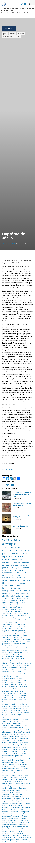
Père (11, 663)
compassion (23, 820)
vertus (4, 818)
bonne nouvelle (7, 756)
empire (4, 801)
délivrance (17, 732)
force (25, 827)
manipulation (6, 676)
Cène (20, 700)
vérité (4, 580)
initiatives (23, 829)
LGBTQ (4, 842)
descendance (6, 648)
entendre (5, 633)
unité (27, 596)
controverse (6, 794)
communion (19, 570)
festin (4, 743)
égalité (19, 730)
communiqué (12, 820)
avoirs (4, 687)
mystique (13, 609)
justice (25, 553)
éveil (11, 618)
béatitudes (14, 575)
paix (15, 605)
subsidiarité (22, 788)
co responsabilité (24, 842)
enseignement (8, 591)
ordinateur (5, 753)
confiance (15, 547)
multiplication (23, 702)
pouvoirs (18, 618)
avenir (26, 665)
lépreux (17, 725)
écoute (23, 749)
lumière (5, 559)
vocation (21, 34)
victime (19, 775)
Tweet (24, 816)
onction (23, 669)
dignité (5, 596)
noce (18, 672)
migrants (5, 710)
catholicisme (13, 743)
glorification (6, 644)
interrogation (17, 794)
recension (24, 818)
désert (23, 616)
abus (23, 620)
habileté (12, 831)
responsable (6, 719)
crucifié (20, 814)
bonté (13, 689)
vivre (25, 598)
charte (12, 661)
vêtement (27, 663)
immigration (6, 745)
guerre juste (6, 827)
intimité (20, 805)
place (4, 769)
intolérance (6, 833)
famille (15, 648)
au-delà (4, 831)
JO (25, 700)
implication (13, 777)
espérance (7, 556)
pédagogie (5, 835)
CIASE (22, 657)
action (13, 741)
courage (5, 721)
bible (4, 805)
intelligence (23, 753)
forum (14, 631)
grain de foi (6, 829)
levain (21, 838)
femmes (5, 682)
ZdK (3, 782)
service (5, 565)
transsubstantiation (22, 713)
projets (4, 704)
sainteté (19, 596)
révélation (16, 747)
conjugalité (15, 734)
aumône (5, 786)
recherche (12, 738)
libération (19, 556)
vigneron (5, 717)
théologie (5, 659)
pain (11, 585)
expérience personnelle (10, 650)
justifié (4, 822)
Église (14, 559)
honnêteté (5, 669)
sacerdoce (20, 661)
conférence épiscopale (15, 782)
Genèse (4, 618)
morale (4, 700)
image (19, 598)
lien (12, 771)
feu (11, 626)
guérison (5, 567)
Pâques (4, 777)
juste (24, 773)
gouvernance (6, 629)
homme (14, 753)
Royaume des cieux (17, 659)
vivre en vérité (17, 833)
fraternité (6, 550)
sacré (19, 591)
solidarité (27, 641)
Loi (18, 620)
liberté (16, 572)
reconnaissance (16, 641)
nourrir (4, 607)
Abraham (13, 842)
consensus (20, 689)
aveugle (13, 685)
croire (4, 605)
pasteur (16, 719)
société (24, 572)
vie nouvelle (26, 639)
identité (5, 583)
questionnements (8, 620)
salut (23, 603)
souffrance (5, 672)
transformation (7, 762)
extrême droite (15, 708)
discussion (5, 695)
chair (4, 760)
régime (13, 814)
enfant (4, 598)
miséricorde (6, 635)
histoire (12, 646)
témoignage (21, 585)
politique (5, 641)
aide (11, 713)
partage (5, 562)
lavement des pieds (16, 721)
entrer (25, 769)
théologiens (17, 611)
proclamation (19, 756)
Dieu (16, 622)
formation (15, 588)
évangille (5, 715)
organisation (6, 611)
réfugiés (25, 708)
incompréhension (8, 678)
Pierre (13, 665)
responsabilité (15, 654)
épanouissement (18, 637)
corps (21, 728)
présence (6, 593)
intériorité (11, 805)
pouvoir (5, 553)
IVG (19, 706)
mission (23, 648)
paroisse (5, 665)
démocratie (14, 580)
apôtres (26, 745)
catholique (14, 812)
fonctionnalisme (18, 674)
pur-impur (21, 801)
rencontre (26, 580)
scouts (27, 838)
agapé (20, 715)
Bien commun (15, 710)
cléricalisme (7, 570)
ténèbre (23, 736)
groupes (24, 766)
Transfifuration (7, 725)
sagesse (11, 769)
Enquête (5, 825)
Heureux (19, 792)
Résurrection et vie (20, 526)
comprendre (15, 749)
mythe (4, 603)
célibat (24, 635)
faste (14, 706)
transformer (6, 799)
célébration (17, 827)
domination (20, 758)
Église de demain (18, 583)
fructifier (5, 749)
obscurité (17, 676)
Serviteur (5, 775)
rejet (19, 831)
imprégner (16, 799)
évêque (4, 616)
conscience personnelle (18, 697)
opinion (4, 697)
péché (5, 34)
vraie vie (5, 838)
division (4, 626)
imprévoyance (23, 738)
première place (22, 764)
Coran (23, 734)
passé (4, 667)
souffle (4, 646)
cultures (26, 680)
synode (15, 553)
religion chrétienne (8, 788)
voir (10, 605)
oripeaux (16, 816)
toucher (13, 717)
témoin (26, 618)
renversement (15, 807)
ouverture (23, 687)
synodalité (6, 572)
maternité (26, 732)
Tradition (12, 801)
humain (5, 588)
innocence (13, 728)
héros (13, 775)
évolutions (5, 773)
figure (4, 764)
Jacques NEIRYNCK (8, 243)
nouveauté (12, 667)
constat (15, 829)
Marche (4, 728)
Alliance (14, 565)
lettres (14, 695)
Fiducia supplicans (8, 730)
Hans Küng (15, 835)
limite (26, 730)
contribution (16, 773)
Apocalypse (17, 745)
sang (28, 758)
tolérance (5, 691)
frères (11, 603)
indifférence (6, 674)
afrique (22, 691)
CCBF (11, 622)
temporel (13, 825)
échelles (5, 807)
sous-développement (9, 693)
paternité (5, 734)
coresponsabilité (7, 624)
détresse (20, 682)
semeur (4, 708)
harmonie (25, 835)
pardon (27, 591)
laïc (25, 626)
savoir (4, 736)
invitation (5, 741)
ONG (24, 710)
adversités (20, 786)
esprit (4, 585)
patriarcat (15, 669)
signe (26, 652)
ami (29, 734)
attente (4, 661)
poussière (13, 704)
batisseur (19, 771)
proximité (21, 631)
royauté (11, 764)
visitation (5, 680)
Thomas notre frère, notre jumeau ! (21, 516)
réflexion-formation (15, 652)
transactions (17, 723)
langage (13, 633)
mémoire (24, 719)
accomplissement (8, 790)
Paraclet (18, 663)
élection (16, 639)
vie (21, 559)
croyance (13, 607)
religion (25, 562)
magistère (5, 631)
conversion (25, 550)
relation (5, 609)
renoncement (20, 624)
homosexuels (13, 601)
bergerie (5, 771)
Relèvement (24, 777)
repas (27, 775)
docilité (10, 760)
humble (10, 792)
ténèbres (5, 685)
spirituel (22, 825)
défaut (15, 657)
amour (5, 547)
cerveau (23, 751)
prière (4, 575)
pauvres (5, 713)
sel (26, 790)
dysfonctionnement (16, 803)
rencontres (13, 810)
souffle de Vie (14, 616)
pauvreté (22, 685)
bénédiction (24, 565)
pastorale (21, 741)
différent (5, 814)
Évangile (15, 567)
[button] (32, 2)
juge (27, 822)
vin (13, 672)
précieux (19, 790)
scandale (5, 689)
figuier (12, 682)
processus (5, 751)
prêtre (19, 646)
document (15, 751)
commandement (18, 644)
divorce (13, 715)
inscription (24, 812)
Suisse (4, 810)
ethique (11, 598)
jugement (16, 635)
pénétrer (26, 799)
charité (21, 609)
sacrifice (5, 803)
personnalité (13, 687)
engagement (6, 747)
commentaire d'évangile (11, 37)
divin (25, 613)
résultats (5, 779)
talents (4, 738)
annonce (22, 810)
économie (14, 691)
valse (12, 680)
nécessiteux (13, 822)
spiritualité (23, 743)
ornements (6, 706)
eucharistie (17, 613)
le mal (4, 601)
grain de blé (6, 723)
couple (25, 725)
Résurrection (7, 578)
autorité (23, 629)
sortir (18, 769)
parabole (15, 562)
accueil (20, 607)
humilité (12, 34)
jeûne (12, 786)
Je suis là (14, 779)
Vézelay (4, 663)
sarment (21, 717)
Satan (17, 784)
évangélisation (20, 760)
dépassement (6, 732)
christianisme (6, 613)
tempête (26, 706)
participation (14, 840)
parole (15, 593)
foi (15, 550)
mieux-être (6, 797)
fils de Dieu (25, 784)
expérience (6, 637)
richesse (24, 840)
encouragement (17, 797)
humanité (19, 578)
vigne (17, 603)
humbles (20, 678)
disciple (21, 605)
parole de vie (6, 657)
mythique (5, 766)
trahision (12, 700)
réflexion (24, 593)
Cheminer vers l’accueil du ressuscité (22, 505)
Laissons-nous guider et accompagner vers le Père (22, 494)
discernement (6, 639)
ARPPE (4, 622)
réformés (5, 812)
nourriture (12, 702)
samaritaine (23, 779)
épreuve (5, 840)
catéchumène (13, 736)
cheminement (13, 818)
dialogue (5, 654)
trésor (19, 680)
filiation (22, 601)
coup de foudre (7, 784)
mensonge (22, 667)
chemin (25, 567)
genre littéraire (20, 762)
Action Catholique (8, 758)
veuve (22, 822)
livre (3, 820)
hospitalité (22, 704)
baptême (13, 838)
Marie (4, 702)
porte (25, 747)
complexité (14, 766)
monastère (26, 807)
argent (16, 629)
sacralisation (6, 816)
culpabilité (22, 633)
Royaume (18, 626)
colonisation (23, 693)
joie (12, 596)
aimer (19, 665)
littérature (22, 695)
